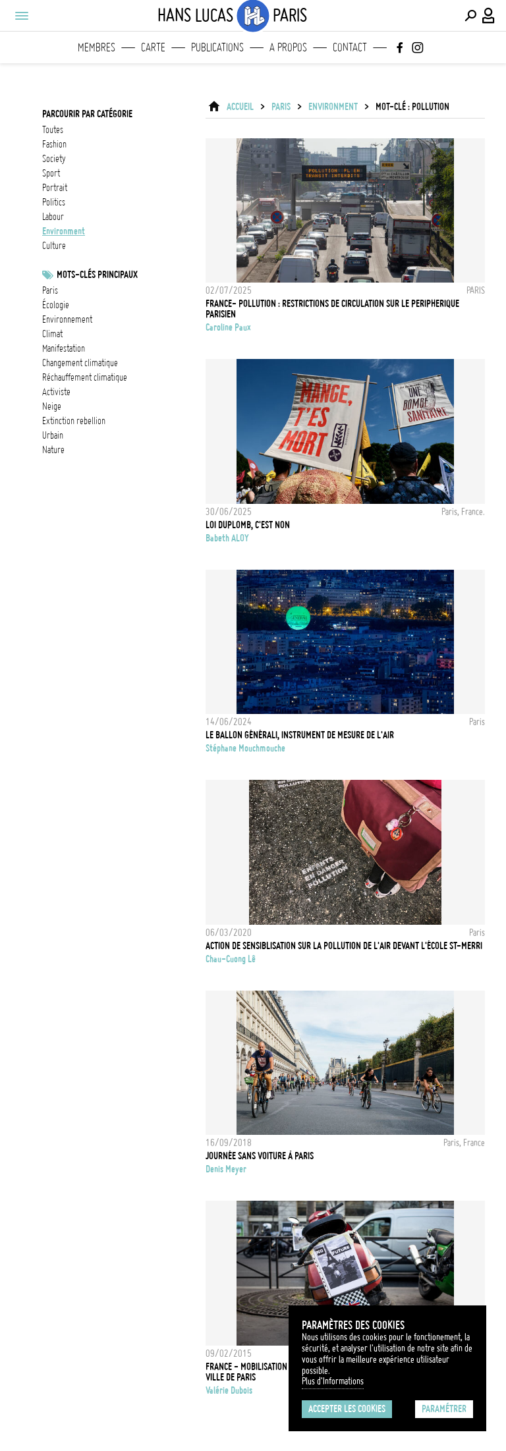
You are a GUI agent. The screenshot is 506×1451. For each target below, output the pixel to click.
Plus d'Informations (333, 1381)
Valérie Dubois (229, 1390)
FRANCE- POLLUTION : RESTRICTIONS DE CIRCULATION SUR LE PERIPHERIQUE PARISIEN (332, 308)
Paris (50, 290)
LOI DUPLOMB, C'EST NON (248, 525)
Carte (153, 47)
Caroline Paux (228, 327)
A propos (288, 47)
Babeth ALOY (227, 538)
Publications (217, 47)
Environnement (67, 319)
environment (63, 231)
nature (53, 450)
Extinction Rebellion (73, 421)
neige (51, 406)
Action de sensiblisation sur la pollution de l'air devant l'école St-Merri (344, 946)
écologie (55, 305)
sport (51, 173)
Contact (350, 47)
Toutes (52, 130)
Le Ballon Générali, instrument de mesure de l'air (300, 735)
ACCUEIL (240, 107)
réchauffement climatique (84, 377)
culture (54, 246)
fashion (54, 144)
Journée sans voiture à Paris (260, 1156)
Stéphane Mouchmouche (245, 748)
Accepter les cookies (346, 1409)
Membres (96, 47)
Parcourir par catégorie (87, 114)
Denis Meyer (226, 1169)
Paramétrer (444, 1409)
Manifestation (63, 348)
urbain (52, 435)
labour (53, 217)
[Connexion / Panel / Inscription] (489, 16)
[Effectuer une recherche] (470, 16)
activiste (56, 392)
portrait (54, 188)
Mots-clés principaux (97, 275)
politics (53, 202)
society (54, 159)
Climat (52, 334)
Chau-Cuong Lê (231, 959)
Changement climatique (80, 363)
